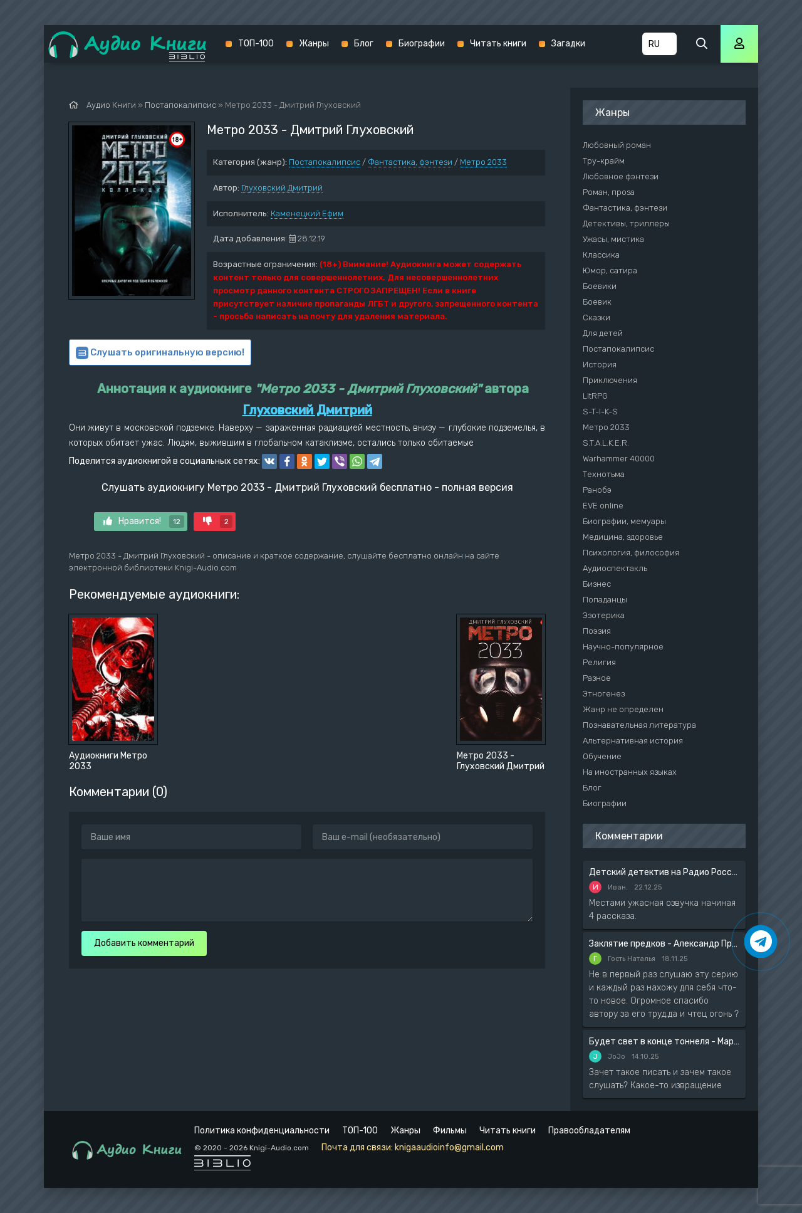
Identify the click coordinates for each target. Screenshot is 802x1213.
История (600, 364)
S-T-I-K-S (600, 411)
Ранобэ (597, 490)
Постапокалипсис (324, 162)
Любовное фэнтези (621, 176)
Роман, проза (609, 192)
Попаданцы (605, 599)
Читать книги (498, 43)
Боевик (597, 302)
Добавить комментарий (144, 943)
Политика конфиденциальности (262, 1130)
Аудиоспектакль (615, 568)
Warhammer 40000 (619, 458)
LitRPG (595, 396)
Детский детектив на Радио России (664, 872)
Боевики (600, 286)
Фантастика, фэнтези (410, 162)
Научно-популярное (623, 646)
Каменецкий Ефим (307, 213)
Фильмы (450, 1130)
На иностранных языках (630, 772)
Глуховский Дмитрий (282, 187)
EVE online (603, 505)
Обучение (602, 756)
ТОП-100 (256, 43)
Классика (601, 255)
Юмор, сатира (610, 270)
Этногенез (604, 693)
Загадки (568, 43)
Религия (599, 662)
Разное (597, 678)
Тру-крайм (604, 160)
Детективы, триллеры (626, 223)
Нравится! (143, 521)
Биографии (421, 43)
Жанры (314, 43)
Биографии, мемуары (624, 521)
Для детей (603, 333)
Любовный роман (617, 145)
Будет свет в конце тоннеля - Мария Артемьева (664, 1041)
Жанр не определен (623, 709)
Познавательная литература (639, 725)
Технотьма (604, 474)
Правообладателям (589, 1130)
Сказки (596, 317)
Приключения (610, 380)
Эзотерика (604, 615)
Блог (363, 43)
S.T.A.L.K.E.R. (606, 443)
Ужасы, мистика (613, 239)
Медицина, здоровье (623, 537)
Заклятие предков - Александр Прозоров (664, 943)
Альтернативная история (633, 740)
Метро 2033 (483, 162)
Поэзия (597, 631)
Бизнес (597, 584)
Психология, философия (631, 552)
